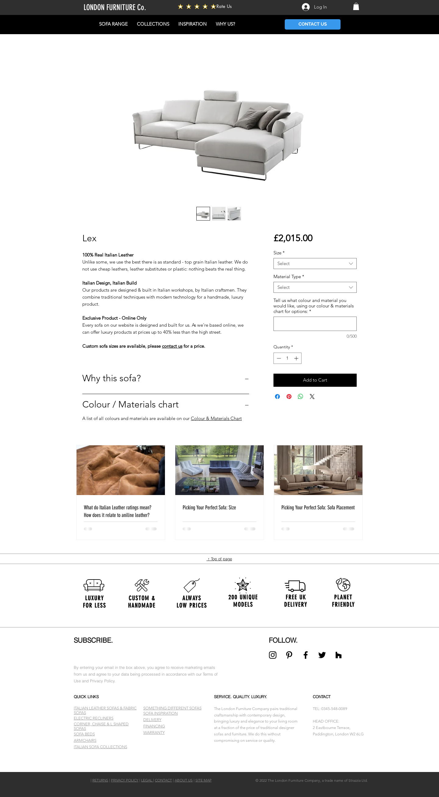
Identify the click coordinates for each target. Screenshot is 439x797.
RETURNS (100, 780)
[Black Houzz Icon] (339, 655)
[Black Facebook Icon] (306, 655)
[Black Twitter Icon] (322, 655)
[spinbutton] (287, 358)
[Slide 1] (219, 757)
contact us (172, 346)
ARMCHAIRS (85, 740)
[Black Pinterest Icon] (289, 655)
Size (279, 253)
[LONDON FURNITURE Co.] (132, 8)
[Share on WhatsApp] (300, 396)
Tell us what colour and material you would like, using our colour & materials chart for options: (313, 306)
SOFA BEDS (84, 734)
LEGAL (147, 780)
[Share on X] (312, 396)
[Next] (405, 601)
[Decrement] (278, 358)
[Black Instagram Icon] (273, 655)
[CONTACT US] (313, 24)
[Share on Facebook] (277, 396)
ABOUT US (184, 780)
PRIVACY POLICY (124, 780)
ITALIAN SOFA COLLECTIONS (100, 747)
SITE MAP (203, 780)
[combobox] (315, 263)
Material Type (288, 276)
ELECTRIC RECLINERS (93, 718)
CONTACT (163, 780)
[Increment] (297, 358)
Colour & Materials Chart (216, 418)
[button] (356, 6)
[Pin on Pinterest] (289, 396)
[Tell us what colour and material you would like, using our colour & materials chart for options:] (315, 323)
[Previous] (34, 601)
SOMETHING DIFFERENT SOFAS (172, 708)
